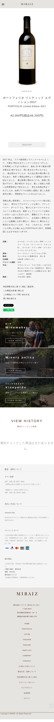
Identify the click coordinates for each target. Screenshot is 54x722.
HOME (27, 623)
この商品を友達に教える (13, 291)
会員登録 (27, 693)
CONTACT (27, 661)
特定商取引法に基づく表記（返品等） (19, 287)
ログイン (27, 698)
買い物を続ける (9, 298)
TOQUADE (27, 639)
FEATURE (27, 645)
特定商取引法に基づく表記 (27, 677)
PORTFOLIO (27, 91)
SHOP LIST (27, 650)
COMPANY (27, 655)
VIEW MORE (15, 340)
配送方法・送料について (27, 671)
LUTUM (27, 634)
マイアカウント (27, 687)
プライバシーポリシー (27, 682)
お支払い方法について (27, 666)
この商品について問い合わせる (16, 295)
